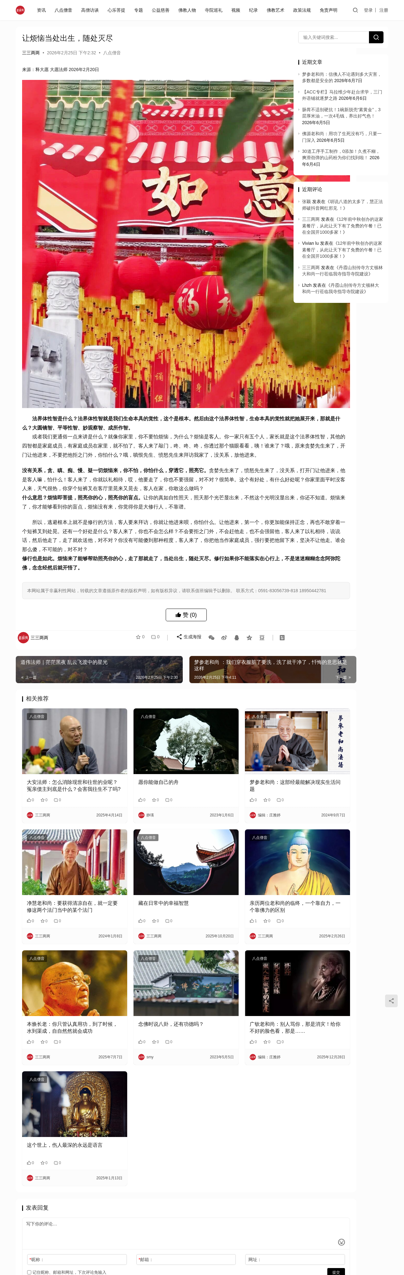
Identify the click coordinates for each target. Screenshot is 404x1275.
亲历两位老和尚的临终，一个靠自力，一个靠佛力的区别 (239, 843)
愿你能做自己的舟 (135, 733)
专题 (139, 10)
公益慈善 (162, 10)
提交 (267, 1180)
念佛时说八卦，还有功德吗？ (148, 946)
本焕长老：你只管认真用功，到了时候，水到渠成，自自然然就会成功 (62, 950)
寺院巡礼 (215, 10)
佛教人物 (188, 10)
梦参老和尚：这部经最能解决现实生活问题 (239, 736)
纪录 (254, 10)
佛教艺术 (277, 10)
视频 (237, 10)
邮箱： (123, 1167)
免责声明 (330, 10)
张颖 (306, 201)
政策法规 (303, 10)
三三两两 (31, 52)
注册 (383, 10)
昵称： (36, 1167)
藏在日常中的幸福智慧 (140, 839)
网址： (209, 1167)
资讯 (42, 10)
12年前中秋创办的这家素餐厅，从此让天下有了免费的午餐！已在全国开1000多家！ (342, 226)
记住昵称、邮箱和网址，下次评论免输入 (66, 1179)
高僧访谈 (91, 10)
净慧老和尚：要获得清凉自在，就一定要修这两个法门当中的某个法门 (62, 843)
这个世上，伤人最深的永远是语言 (62, 1056)
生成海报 (185, 605)
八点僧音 (65, 10)
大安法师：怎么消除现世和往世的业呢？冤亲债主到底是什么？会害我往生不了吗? (62, 737)
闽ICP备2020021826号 (145, 1225)
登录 (368, 10)
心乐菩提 (118, 10)
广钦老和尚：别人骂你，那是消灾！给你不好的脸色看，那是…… (239, 950)
